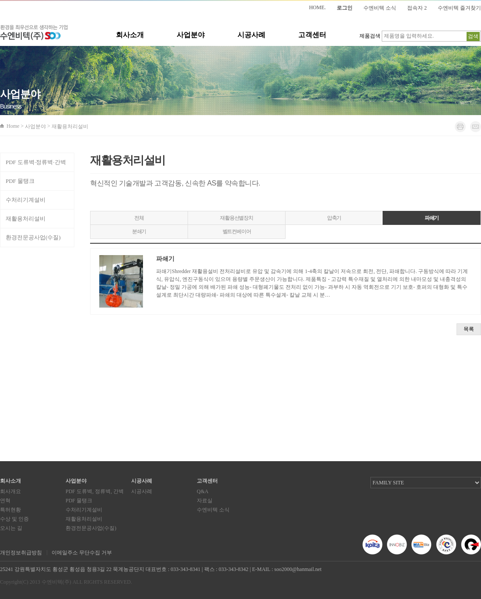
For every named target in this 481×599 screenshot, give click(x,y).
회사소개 (130, 35)
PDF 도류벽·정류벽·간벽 (36, 162)
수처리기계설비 (25, 199)
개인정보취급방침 (21, 553)
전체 (139, 218)
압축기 (334, 218)
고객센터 (312, 35)
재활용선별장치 (236, 218)
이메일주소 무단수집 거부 (82, 553)
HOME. (317, 7)
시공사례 (251, 35)
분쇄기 (139, 231)
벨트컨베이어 (237, 231)
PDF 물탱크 (20, 181)
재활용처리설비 (25, 218)
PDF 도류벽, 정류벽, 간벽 (95, 491)
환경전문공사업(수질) (33, 237)
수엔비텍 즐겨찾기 (459, 8)
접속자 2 (417, 8)
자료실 (205, 500)
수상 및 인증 (14, 519)
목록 (469, 329)
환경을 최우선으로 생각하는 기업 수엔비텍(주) (34, 32)
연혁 (5, 500)
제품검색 (369, 36)
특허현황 (10, 510)
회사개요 (10, 491)
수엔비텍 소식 (379, 8)
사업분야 (191, 35)
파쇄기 (432, 218)
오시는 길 (11, 528)
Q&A (203, 491)
